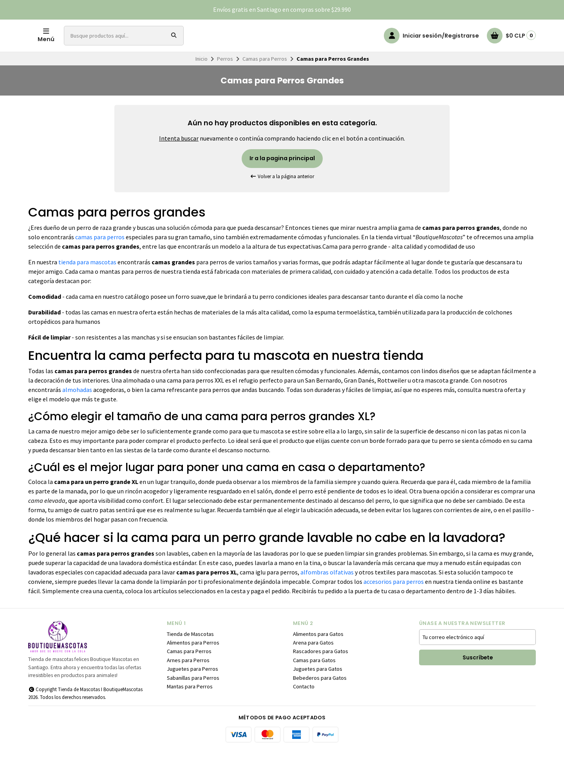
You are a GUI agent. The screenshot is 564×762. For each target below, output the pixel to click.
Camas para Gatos (314, 672)
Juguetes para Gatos (317, 680)
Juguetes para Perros (192, 680)
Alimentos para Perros (193, 654)
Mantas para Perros (190, 698)
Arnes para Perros (188, 672)
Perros (225, 70)
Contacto (304, 698)
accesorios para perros (393, 593)
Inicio (201, 70)
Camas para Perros (264, 70)
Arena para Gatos (313, 654)
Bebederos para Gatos (320, 689)
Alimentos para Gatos (318, 645)
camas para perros (100, 249)
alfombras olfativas (327, 584)
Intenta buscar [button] (179, 150)
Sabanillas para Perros (193, 689)
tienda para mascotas (87, 274)
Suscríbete (478, 669)
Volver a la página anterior (282, 188)
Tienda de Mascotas (190, 645)
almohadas (77, 401)
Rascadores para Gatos (320, 663)
